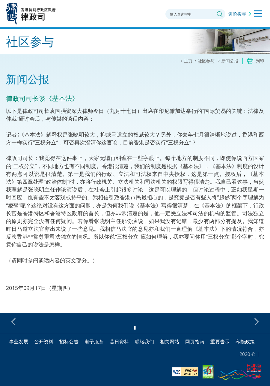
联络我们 (144, 341)
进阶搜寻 (237, 14)
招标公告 (69, 341)
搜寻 (220, 14)
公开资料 (43, 341)
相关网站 (169, 341)
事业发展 (18, 341)
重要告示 (220, 341)
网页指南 (194, 341)
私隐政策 (245, 341)
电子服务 (94, 341)
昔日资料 (119, 341)
